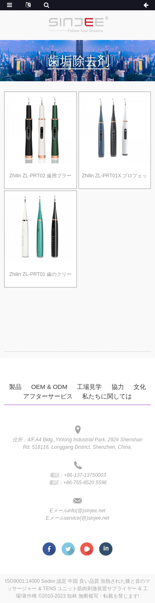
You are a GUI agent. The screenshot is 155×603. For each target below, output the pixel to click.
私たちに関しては (107, 396)
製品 (15, 386)
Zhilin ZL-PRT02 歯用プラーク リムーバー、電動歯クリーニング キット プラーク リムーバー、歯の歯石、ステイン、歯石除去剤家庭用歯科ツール (40, 177)
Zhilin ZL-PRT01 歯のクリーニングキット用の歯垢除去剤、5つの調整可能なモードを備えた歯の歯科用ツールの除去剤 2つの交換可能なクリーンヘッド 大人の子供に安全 (40, 275)
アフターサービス (48, 396)
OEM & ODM (49, 386)
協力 (118, 386)
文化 (140, 386)
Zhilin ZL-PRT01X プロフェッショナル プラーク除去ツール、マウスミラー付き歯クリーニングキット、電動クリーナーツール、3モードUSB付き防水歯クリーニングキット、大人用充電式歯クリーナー (114, 177)
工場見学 (89, 386)
